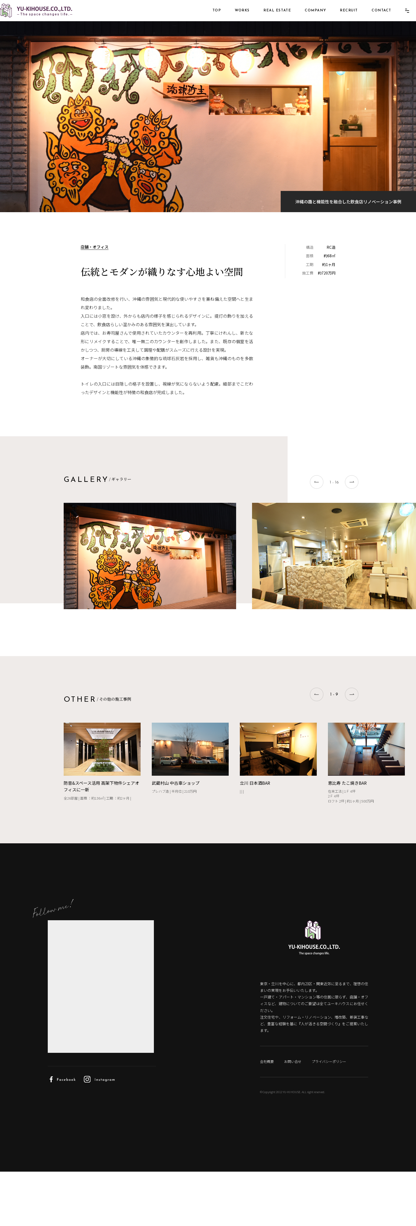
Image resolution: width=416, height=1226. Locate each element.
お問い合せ (295, 1115)
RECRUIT (341, 18)
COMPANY (307, 18)
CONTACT (373, 18)
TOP (209, 18)
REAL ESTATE (269, 18)
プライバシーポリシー (334, 1115)
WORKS (234, 18)
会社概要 (267, 1115)
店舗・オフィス (95, 287)
